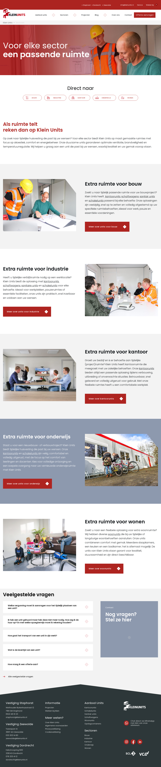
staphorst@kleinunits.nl (16, 717)
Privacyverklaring (52, 728)
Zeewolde (107, 5)
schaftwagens (11, 285)
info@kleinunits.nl (127, 5)
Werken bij (150, 5)
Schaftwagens (91, 717)
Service (140, 5)
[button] (48, 607)
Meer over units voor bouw (103, 226)
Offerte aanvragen (145, 15)
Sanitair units (90, 714)
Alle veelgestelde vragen (20, 676)
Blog (96, 15)
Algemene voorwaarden (56, 725)
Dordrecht (97, 5)
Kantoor (81, 98)
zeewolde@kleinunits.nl (16, 738)
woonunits (114, 534)
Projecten (85, 15)
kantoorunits (112, 196)
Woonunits (89, 720)
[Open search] (156, 5)
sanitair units (147, 196)
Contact (128, 15)
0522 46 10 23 (12, 714)
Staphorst (87, 5)
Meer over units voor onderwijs (23, 483)
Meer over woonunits (100, 568)
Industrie (57, 98)
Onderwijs (106, 98)
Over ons (116, 15)
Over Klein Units (52, 722)
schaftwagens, (130, 196)
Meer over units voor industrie (23, 311)
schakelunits (96, 200)
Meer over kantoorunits (101, 398)
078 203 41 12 (11, 756)
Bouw (34, 98)
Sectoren (64, 15)
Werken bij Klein (52, 710)
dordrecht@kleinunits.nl (16, 759)
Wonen (130, 98)
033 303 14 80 (12, 735)
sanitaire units (29, 285)
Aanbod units (41, 15)
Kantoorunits (90, 707)
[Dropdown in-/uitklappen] (52, 15)
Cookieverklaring (53, 732)
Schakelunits (90, 710)
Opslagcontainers (93, 723)
